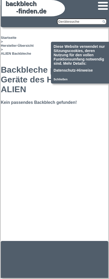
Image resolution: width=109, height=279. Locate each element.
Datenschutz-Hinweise (73, 70)
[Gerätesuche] (82, 21)
